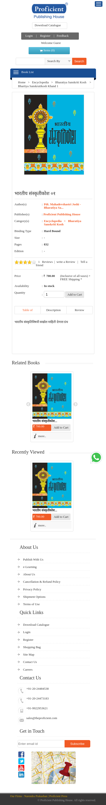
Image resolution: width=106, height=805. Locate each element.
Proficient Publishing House (61, 214)
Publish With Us (33, 559)
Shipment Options (34, 596)
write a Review (65, 262)
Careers (28, 669)
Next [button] (75, 404)
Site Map (28, 654)
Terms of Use (31, 604)
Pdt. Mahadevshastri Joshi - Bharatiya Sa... (62, 206)
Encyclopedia (40, 82)
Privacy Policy (32, 589)
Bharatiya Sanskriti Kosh (70, 82)
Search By (53, 61)
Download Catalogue (48, 25)
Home (22, 82)
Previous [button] (28, 404)
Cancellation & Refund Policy (42, 581)
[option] (51, 406)
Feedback (63, 35)
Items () (49, 50)
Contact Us (30, 662)
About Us (29, 574)
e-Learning (30, 567)
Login (29, 35)
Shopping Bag (32, 647)
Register (45, 35)
